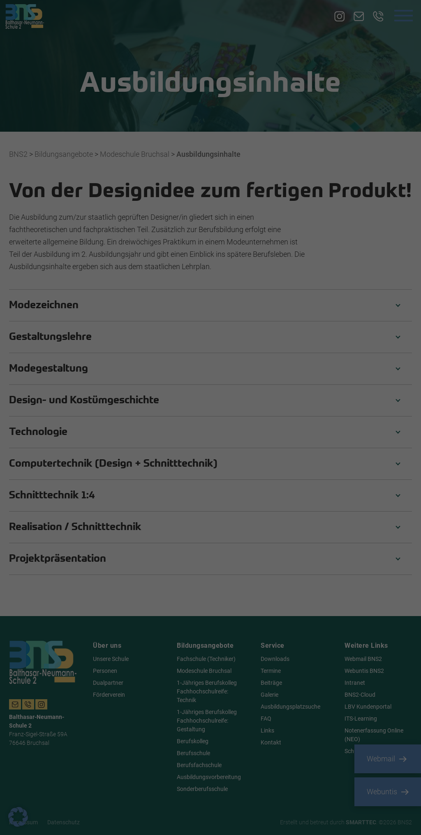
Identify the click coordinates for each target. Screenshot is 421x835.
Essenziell (238, 325)
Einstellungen (91, 433)
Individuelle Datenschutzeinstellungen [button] (210, 501)
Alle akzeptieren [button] (131, 453)
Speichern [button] (289, 453)
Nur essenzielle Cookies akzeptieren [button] (210, 477)
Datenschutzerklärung (87, 426)
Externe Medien (246, 366)
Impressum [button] (250, 520)
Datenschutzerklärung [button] (213, 520)
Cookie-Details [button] (173, 520)
